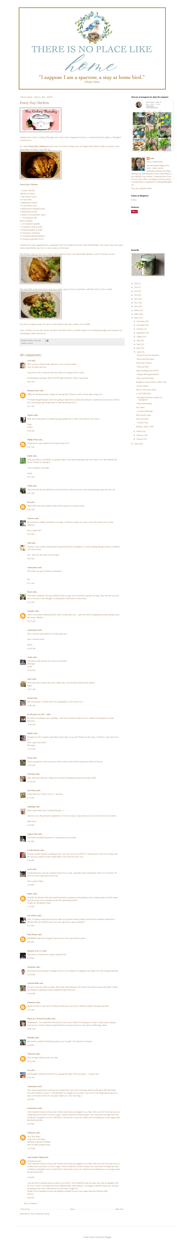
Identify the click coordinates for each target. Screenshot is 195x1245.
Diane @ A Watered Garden (39, 1018)
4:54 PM (30, 1099)
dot (28, 502)
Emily (29, 456)
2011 (136, 303)
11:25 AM (31, 749)
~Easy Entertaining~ (144, 403)
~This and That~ (142, 367)
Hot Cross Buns (142, 419)
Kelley (30, 894)
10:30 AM (31, 648)
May (139, 348)
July (138, 340)
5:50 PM (30, 885)
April (139, 352)
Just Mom (31, 790)
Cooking (30, 343)
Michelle (30, 1037)
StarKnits (31, 967)
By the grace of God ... (36, 714)
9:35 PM (30, 958)
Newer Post (25, 1209)
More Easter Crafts (143, 415)
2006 (136, 444)
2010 (136, 306)
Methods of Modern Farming (38, 1142)
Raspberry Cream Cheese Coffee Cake (151, 382)
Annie (29, 657)
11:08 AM (31, 705)
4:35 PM (30, 825)
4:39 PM (30, 1124)
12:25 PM (31, 1148)
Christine (31, 774)
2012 (136, 299)
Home (72, 1209)
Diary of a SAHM (82, 324)
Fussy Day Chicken (144, 363)
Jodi (29, 543)
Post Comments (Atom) (40, 1214)
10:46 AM (31, 1029)
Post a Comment (30, 1203)
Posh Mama (32, 934)
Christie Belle (33, 983)
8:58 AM (30, 559)
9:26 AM (30, 1077)
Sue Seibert (32, 915)
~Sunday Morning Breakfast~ (148, 374)
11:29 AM (31, 781)
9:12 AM (30, 602)
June (139, 344)
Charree (30, 518)
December (141, 321)
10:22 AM (31, 1061)
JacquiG (30, 611)
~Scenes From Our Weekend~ (148, 355)
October (140, 329)
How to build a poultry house (38, 1145)
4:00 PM (30, 1045)
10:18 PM (31, 974)
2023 (136, 283)
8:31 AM (30, 447)
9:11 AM (30, 583)
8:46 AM (30, 509)
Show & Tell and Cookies (146, 390)
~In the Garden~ (142, 386)
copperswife (32, 834)
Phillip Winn (32, 440)
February (140, 435)
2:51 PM (30, 798)
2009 (136, 310)
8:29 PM (30, 942)
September (141, 333)
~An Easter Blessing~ (144, 411)
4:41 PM (30, 841)
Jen (28, 1070)
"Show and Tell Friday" (145, 359)
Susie (29, 679)
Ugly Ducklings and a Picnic (147, 370)
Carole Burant (33, 850)
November (141, 325)
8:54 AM (30, 534)
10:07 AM (31, 621)
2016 (136, 287)
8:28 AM (30, 431)
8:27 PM (30, 926)
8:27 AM (30, 406)
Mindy (30, 733)
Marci (29, 592)
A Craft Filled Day (143, 393)
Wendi (30, 698)
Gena (29, 869)
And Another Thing (35, 1157)
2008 (136, 314)
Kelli (152, 158)
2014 (136, 295)
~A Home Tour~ (142, 422)
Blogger (108, 1237)
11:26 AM (31, 765)
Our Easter (140, 407)
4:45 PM (30, 860)
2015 (136, 291)
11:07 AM (31, 689)
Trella (29, 486)
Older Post (119, 1209)
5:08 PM (30, 1198)
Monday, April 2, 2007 (145, 426)
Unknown (31, 1002)
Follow (134, 200)
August (140, 336)
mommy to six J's (34, 951)
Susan (29, 758)
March (139, 431)
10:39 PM (31, 993)
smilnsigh (31, 807)
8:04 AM (30, 382)
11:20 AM (31, 724)
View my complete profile (141, 188)
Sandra (23, 137)
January (140, 439)
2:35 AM (30, 1010)
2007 (136, 318)
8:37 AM (30, 477)
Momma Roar (33, 390)
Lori (29, 360)
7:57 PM (30, 907)
